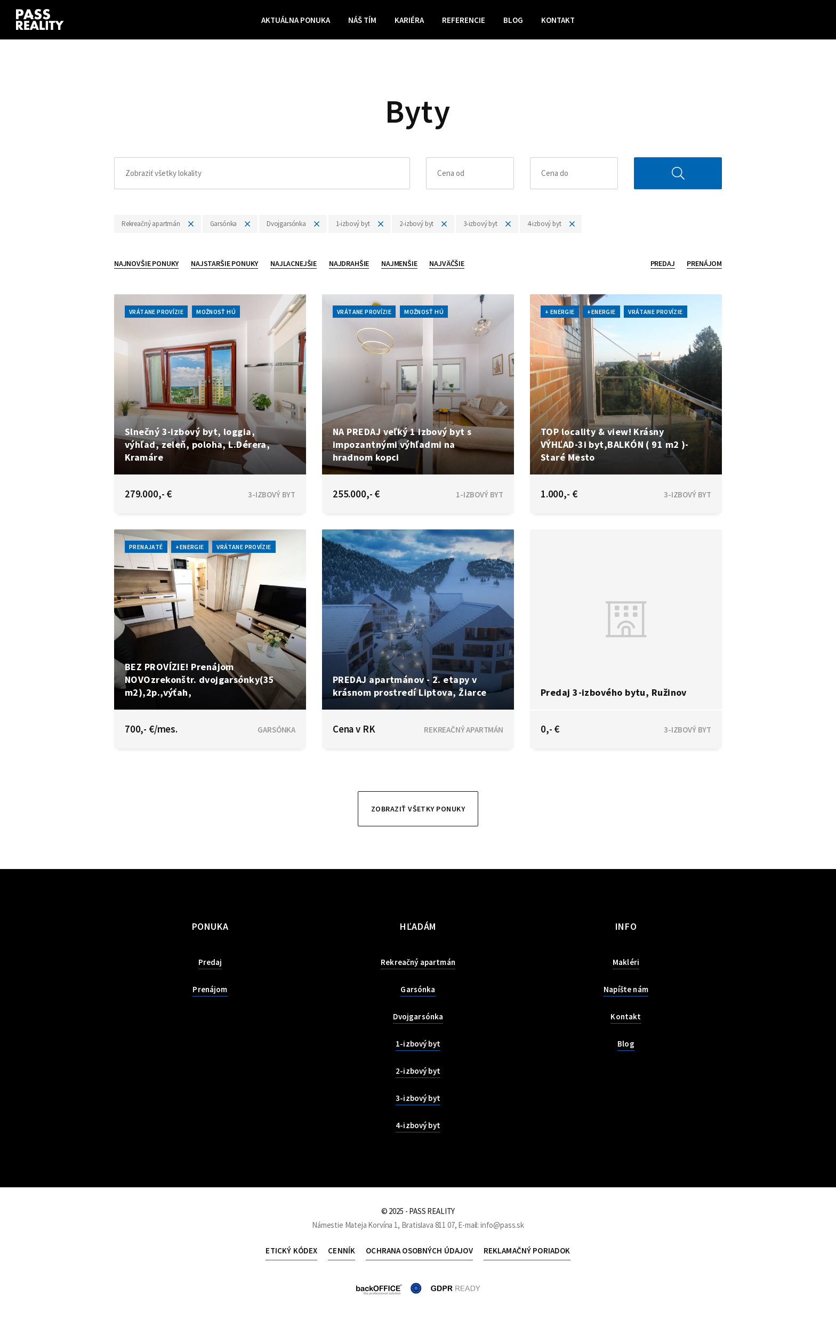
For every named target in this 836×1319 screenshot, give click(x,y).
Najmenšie (399, 263)
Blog (513, 20)
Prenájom (704, 263)
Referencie (463, 20)
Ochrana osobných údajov (419, 1250)
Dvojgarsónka (418, 1016)
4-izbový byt (418, 1125)
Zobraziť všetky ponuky (418, 809)
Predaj (662, 263)
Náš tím (362, 20)
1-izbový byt (418, 1044)
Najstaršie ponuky (224, 263)
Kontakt (558, 20)
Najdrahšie (349, 263)
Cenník (341, 1250)
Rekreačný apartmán (418, 962)
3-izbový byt (418, 1098)
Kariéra (409, 20)
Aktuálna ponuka (295, 20)
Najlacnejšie (293, 263)
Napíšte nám (626, 989)
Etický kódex (291, 1250)
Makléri (626, 962)
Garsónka (417, 989)
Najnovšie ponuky (146, 263)
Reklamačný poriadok (527, 1250)
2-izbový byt (418, 1071)
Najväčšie (446, 263)
